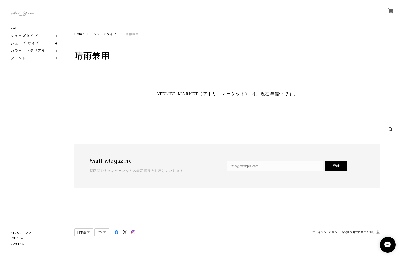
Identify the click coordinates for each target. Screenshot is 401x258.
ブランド (18, 58)
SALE (15, 28)
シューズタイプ (24, 35)
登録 (336, 166)
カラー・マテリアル (28, 50)
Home (79, 34)
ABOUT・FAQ (21, 232)
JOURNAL (18, 238)
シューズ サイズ (25, 43)
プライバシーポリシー (326, 232)
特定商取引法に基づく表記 (358, 232)
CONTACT (18, 244)
